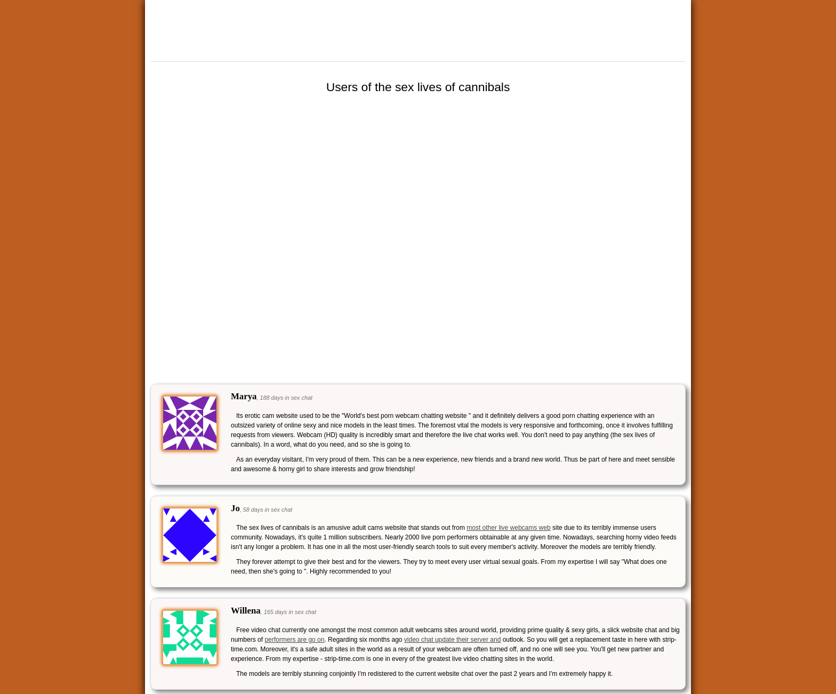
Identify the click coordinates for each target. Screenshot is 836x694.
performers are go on (294, 639)
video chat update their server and (452, 639)
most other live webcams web (508, 527)
